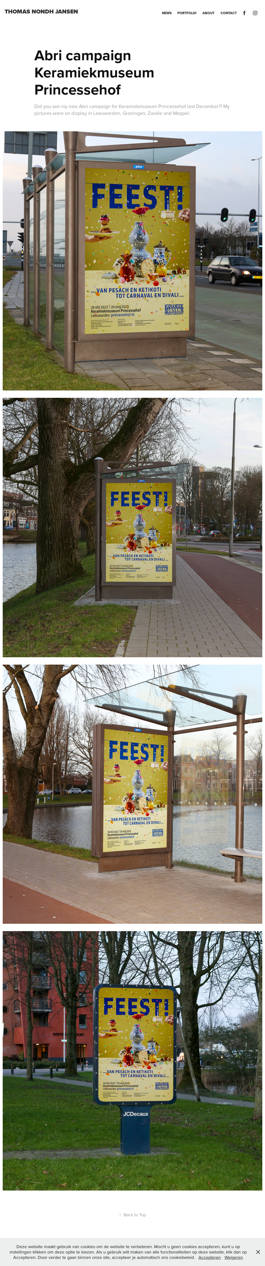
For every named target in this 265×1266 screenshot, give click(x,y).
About (208, 13)
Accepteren (210, 1257)
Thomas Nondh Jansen (41, 11)
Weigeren (234, 1257)
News (167, 13)
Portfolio (187, 13)
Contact (229, 13)
